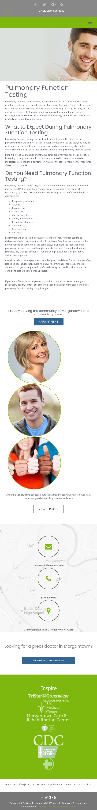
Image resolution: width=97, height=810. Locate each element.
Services (41, 784)
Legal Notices (84, 784)
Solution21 (41, 806)
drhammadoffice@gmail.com (49, 565)
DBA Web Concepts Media (62, 806)
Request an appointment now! (48, 660)
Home (8, 784)
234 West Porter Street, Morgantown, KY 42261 (48, 629)
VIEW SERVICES (48, 509)
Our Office (18, 784)
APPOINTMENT (48, 322)
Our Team (30, 784)
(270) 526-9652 (48, 597)
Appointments (55, 784)
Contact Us (69, 784)
